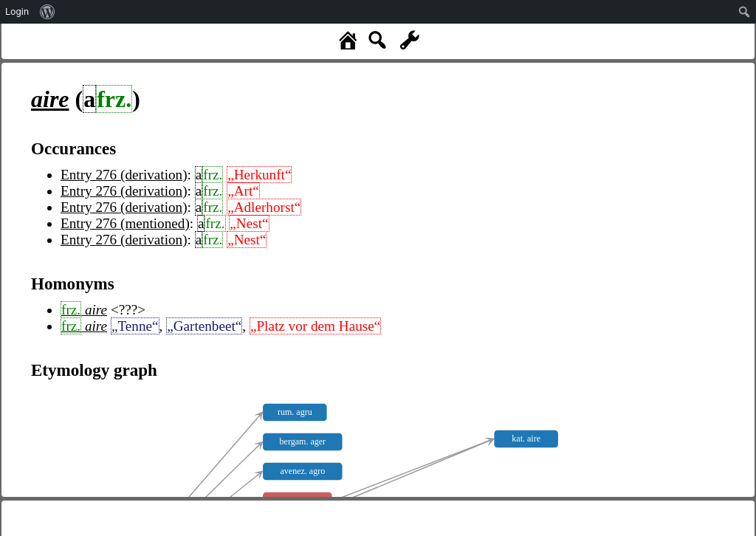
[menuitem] (48, 12)
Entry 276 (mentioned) (125, 223)
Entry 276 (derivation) (124, 174)
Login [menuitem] (17, 11)
